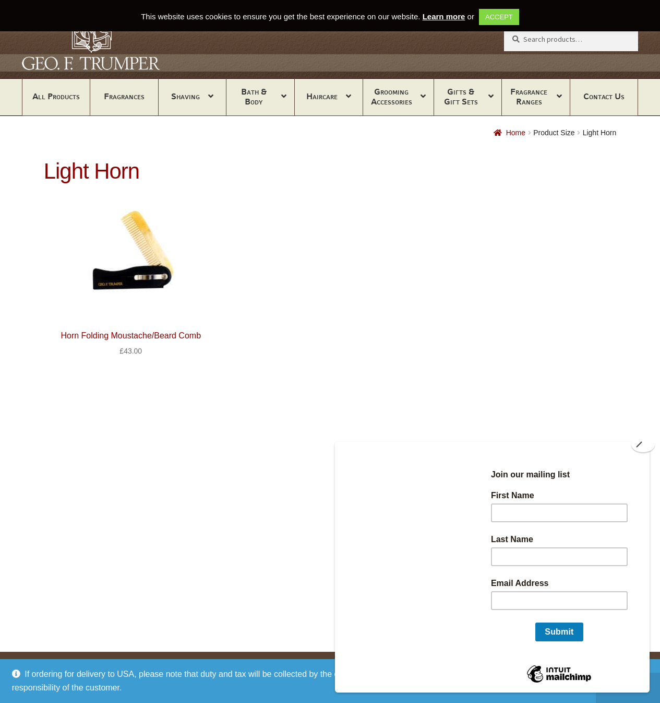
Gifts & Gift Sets (461, 97)
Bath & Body (254, 97)
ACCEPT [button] (499, 17)
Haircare (322, 96)
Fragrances (124, 96)
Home (515, 132)
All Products (56, 96)
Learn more (444, 16)
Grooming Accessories (391, 97)
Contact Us (604, 96)
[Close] (643, 444)
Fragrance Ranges (528, 97)
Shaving (185, 96)
